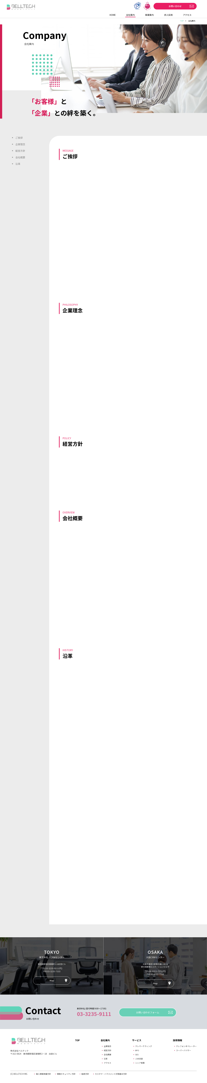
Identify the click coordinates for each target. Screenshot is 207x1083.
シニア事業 (139, 1062)
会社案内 (130, 14)
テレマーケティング (143, 1046)
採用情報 (176, 1040)
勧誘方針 (85, 1074)
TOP (182, 21)
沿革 (17, 164)
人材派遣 (138, 1058)
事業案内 (149, 14)
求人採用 (168, 14)
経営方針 (20, 150)
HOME (113, 14)
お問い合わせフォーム (147, 1012)
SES (135, 1054)
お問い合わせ (175, 6)
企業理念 (20, 144)
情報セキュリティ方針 (66, 1074)
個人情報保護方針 (43, 1074)
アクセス (187, 14)
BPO (136, 1050)
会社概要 (20, 157)
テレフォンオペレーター (186, 1046)
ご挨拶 (19, 137)
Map (52, 980)
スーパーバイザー (183, 1050)
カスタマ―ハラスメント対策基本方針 (111, 1074)
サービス (135, 1040)
